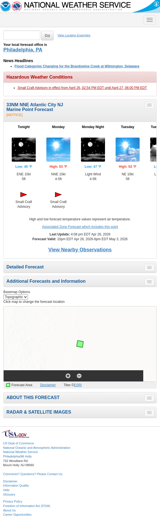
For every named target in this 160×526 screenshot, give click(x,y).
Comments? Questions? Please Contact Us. (33, 474)
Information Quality (16, 485)
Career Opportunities (17, 514)
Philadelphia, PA (22, 50)
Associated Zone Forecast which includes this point (80, 227)
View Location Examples (74, 35)
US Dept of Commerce (18, 443)
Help (6, 490)
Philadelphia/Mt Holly (17, 456)
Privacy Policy (12, 501)
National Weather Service (20, 452)
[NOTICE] (14, 115)
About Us (9, 510)
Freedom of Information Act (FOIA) (26, 506)
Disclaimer (48, 385)
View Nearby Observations (80, 250)
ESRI (78, 385)
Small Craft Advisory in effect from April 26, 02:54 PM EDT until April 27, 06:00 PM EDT (82, 88)
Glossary (9, 494)
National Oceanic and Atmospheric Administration (36, 447)
